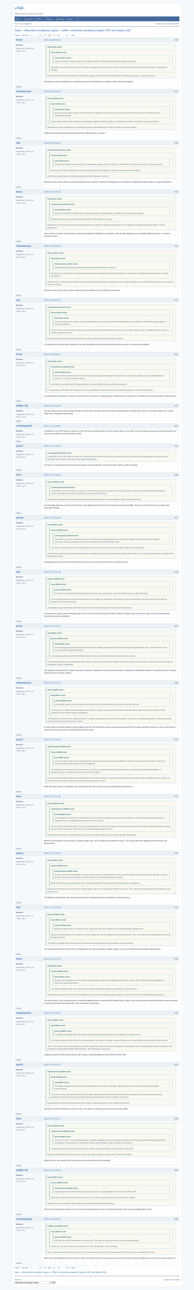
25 (45, 35)
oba (18, 143)
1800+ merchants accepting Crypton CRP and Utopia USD (96, 30)
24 (40, 35)
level (18, 475)
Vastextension (23, 91)
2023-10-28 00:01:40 (52, 91)
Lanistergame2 (24, 426)
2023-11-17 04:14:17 (52, 1119)
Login (70, 19)
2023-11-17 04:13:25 (52, 959)
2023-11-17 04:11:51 (52, 683)
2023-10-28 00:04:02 (52, 300)
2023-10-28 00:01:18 (52, 40)
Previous (24, 35)
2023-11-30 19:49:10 (52, 1219)
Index (18, 19)
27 (54, 35)
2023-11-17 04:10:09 (52, 518)
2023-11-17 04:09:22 (52, 475)
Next (73, 35)
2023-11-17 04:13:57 (52, 1065)
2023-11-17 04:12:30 (52, 796)
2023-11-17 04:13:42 (52, 1013)
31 (68, 35)
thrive (19, 40)
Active (164, 24)
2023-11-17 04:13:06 (52, 907)
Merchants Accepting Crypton (41, 30)
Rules (39, 19)
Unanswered (174, 24)
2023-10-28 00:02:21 (52, 143)
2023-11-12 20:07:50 (52, 406)
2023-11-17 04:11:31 (52, 626)
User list (29, 19)
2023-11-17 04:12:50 (52, 853)
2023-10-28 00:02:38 (52, 192)
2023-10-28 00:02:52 (52, 246)
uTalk (19, 8)
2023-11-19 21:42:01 (52, 1170)
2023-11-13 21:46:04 (52, 426)
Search (50, 19)
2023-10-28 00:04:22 (52, 354)
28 (59, 35)
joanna (19, 517)
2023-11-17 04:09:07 (52, 446)
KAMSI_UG (22, 406)
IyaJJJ (19, 446)
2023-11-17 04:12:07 (52, 740)
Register (61, 19)
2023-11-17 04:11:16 (52, 572)
